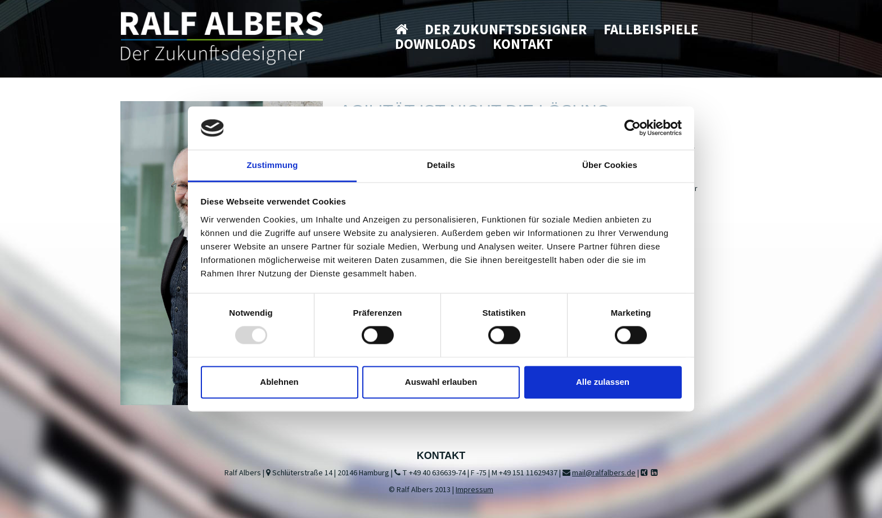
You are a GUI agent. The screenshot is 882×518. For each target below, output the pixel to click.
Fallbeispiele (651, 30)
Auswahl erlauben (441, 382)
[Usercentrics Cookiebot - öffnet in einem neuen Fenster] (632, 128)
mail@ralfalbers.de (604, 473)
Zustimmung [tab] (272, 165)
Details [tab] (441, 165)
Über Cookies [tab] (609, 165)
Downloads (435, 44)
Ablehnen (279, 382)
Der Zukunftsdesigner (506, 30)
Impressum (474, 490)
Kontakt (523, 44)
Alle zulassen (602, 382)
